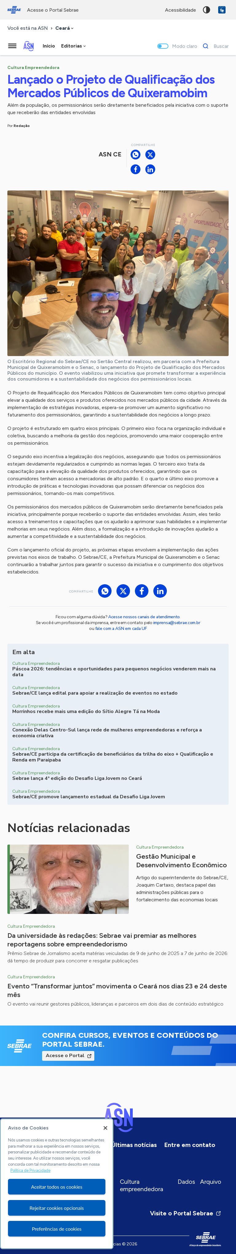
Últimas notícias (134, 1145)
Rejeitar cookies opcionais (57, 1208)
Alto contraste (206, 10)
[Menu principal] (12, 46)
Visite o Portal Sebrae (185, 1213)
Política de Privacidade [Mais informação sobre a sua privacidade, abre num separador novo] (30, 1170)
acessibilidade (180, 10)
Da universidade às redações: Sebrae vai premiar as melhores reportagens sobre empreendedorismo (101, 939)
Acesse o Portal (65, 1055)
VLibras (222, 10)
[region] (56, 1183)
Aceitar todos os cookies (56, 1187)
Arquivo (210, 1181)
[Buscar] (214, 46)
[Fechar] (105, 1128)
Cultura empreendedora (141, 1185)
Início (49, 46)
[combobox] (65, 28)
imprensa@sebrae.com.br (176, 623)
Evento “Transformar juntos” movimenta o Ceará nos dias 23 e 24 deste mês (117, 990)
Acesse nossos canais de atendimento (143, 617)
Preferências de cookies (56, 1229)
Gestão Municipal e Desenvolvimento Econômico (181, 860)
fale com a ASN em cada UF (121, 628)
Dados (186, 1181)
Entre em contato (189, 1145)
